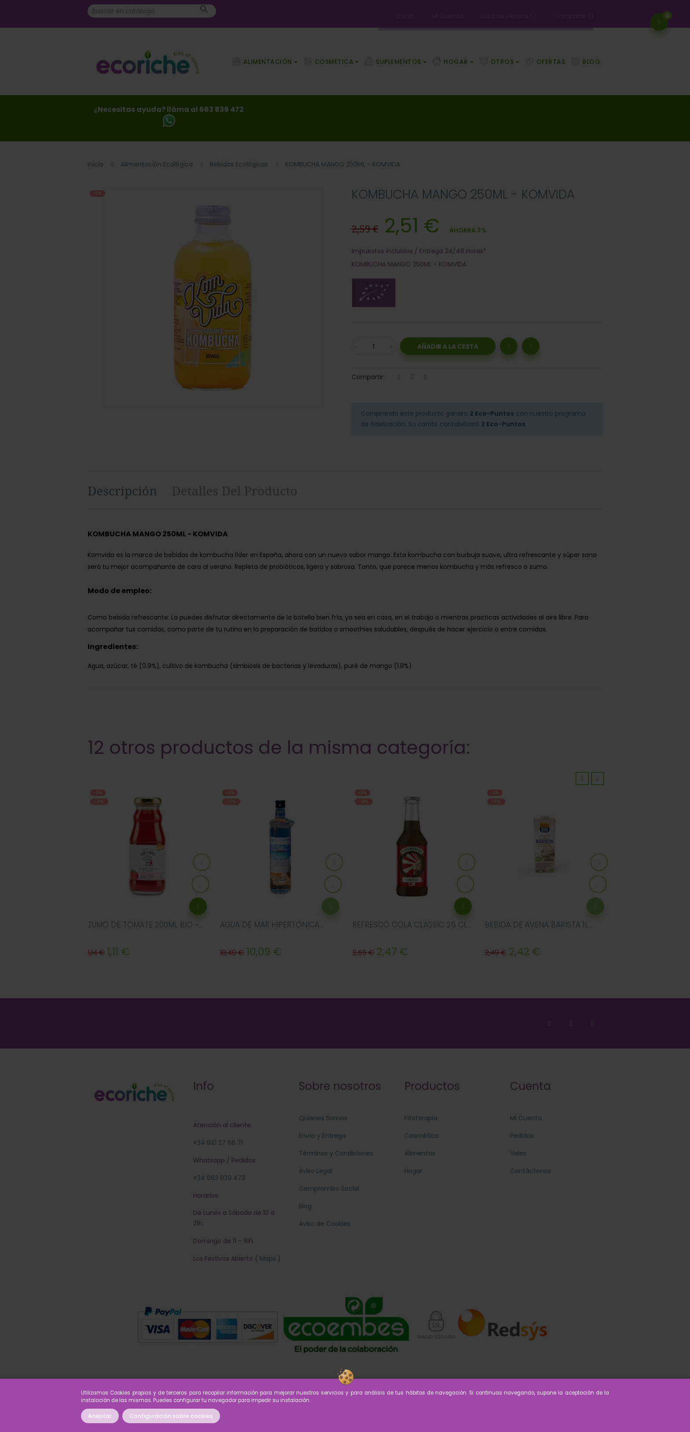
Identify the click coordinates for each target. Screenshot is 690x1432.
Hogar (413, 1170)
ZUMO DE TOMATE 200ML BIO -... (145, 924)
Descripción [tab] (122, 490)
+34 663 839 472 (219, 1178)
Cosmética (421, 1135)
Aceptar (100, 1416)
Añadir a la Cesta (447, 346)
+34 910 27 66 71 (218, 1142)
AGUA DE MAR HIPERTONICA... (271, 924)
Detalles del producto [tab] (234, 490)
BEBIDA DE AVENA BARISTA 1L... (538, 924)
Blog (305, 1206)
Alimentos (419, 1153)
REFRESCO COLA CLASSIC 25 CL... (411, 924)
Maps (267, 1258)
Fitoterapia (420, 1118)
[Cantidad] (374, 346)
